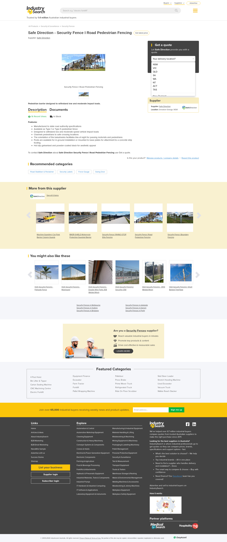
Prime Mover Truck (123, 383)
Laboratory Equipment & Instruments (91, 494)
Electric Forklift (37, 392)
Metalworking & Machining (123, 437)
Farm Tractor (78, 383)
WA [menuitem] (154, 79)
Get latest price (141, 33)
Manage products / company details (163, 158)
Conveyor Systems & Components (90, 445)
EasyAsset (177, 476)
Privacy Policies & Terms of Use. (90, 538)
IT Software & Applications (87, 490)
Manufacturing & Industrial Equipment (127, 428)
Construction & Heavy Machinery (90, 441)
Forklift (76, 387)
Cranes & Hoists (83, 449)
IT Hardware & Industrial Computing (91, 486)
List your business (50, 467)
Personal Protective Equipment (124, 453)
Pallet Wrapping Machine (84, 391)
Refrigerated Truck (123, 387)
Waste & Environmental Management (127, 478)
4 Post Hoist (35, 377)
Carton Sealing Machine (41, 384)
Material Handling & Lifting (123, 432)
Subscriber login (50, 481)
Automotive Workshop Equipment (90, 432)
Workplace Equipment (121, 490)
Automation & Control (85, 428)
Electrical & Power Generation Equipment (93, 453)
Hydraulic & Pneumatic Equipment (90, 473)
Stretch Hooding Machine (169, 380)
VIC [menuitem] (155, 68)
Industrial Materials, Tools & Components (93, 478)
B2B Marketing (37, 441)
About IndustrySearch (39, 437)
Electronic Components (86, 457)
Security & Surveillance (50, 26)
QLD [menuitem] (155, 71)
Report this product (190, 158)
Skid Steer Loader (166, 376)
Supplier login (50, 474)
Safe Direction (43, 38)
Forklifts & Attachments (86, 469)
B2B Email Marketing (39, 445)
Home (33, 428)
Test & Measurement (120, 461)
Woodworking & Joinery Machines (125, 486)
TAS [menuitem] (155, 89)
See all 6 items (53, 195)
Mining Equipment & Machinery (124, 441)
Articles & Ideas (37, 432)
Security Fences (68, 26)
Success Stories (37, 457)
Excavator (77, 380)
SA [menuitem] (154, 75)
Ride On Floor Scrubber (126, 391)
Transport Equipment (120, 465)
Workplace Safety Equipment (124, 494)
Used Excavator (165, 383)
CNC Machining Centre (40, 388)
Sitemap (34, 461)
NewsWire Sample (38, 449)
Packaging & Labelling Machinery (125, 445)
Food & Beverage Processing (88, 465)
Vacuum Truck (164, 387)
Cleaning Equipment (85, 437)
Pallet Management (120, 449)
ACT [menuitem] (155, 86)
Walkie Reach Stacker (167, 391)
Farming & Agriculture (85, 461)
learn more (123, 351)
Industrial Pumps (83, 482)
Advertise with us (38, 453)
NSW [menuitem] (155, 64)
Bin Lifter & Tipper (38, 381)
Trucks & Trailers (118, 469)
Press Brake (120, 380)
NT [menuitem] (154, 82)
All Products (33, 26)
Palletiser (119, 376)
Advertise (193, 3)
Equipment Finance (81, 376)
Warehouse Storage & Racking (124, 473)
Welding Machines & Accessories (125, 482)
